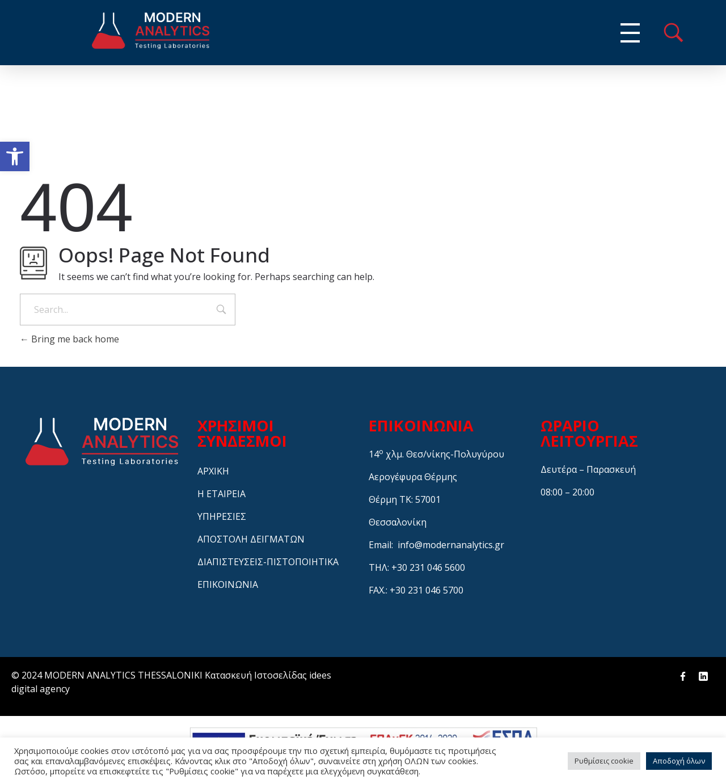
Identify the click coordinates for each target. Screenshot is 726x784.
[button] (14, 156)
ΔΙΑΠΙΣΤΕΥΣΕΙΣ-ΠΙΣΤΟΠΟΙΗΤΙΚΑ (268, 562)
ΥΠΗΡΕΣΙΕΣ (221, 516)
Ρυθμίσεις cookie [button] (604, 761)
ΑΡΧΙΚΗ (213, 471)
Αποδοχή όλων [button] (679, 761)
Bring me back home (69, 339)
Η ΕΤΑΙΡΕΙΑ (221, 494)
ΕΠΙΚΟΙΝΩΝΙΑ (227, 584)
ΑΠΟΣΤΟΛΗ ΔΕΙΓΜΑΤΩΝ (251, 539)
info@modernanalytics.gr (451, 545)
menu (673, 32)
